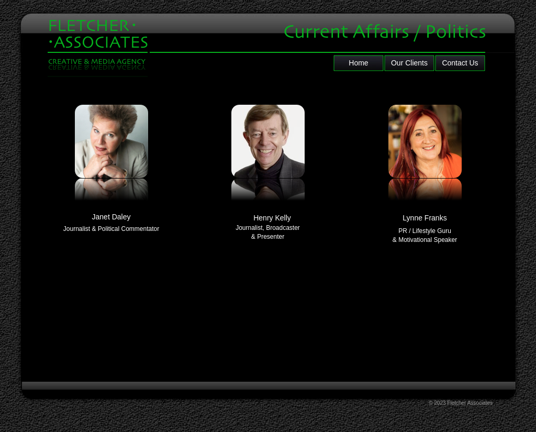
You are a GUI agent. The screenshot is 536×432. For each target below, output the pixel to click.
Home (358, 63)
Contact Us (460, 63)
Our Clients (409, 63)
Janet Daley (111, 217)
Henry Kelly (272, 218)
